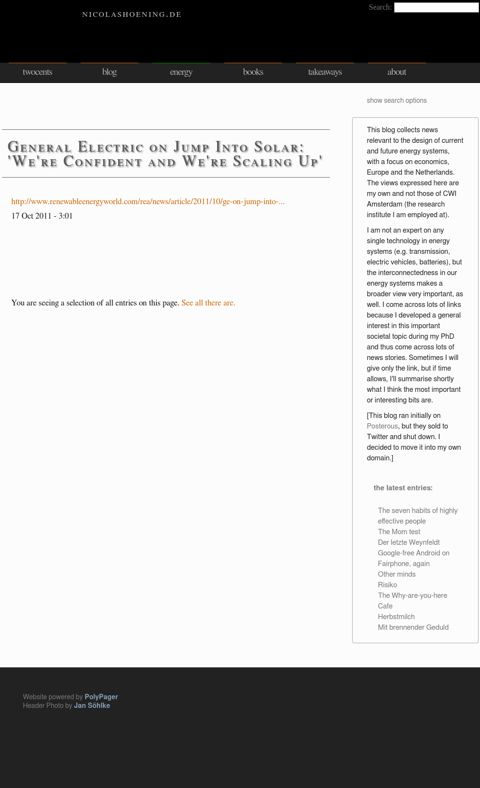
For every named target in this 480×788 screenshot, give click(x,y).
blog (109, 72)
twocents (37, 72)
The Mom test (399, 532)
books (253, 72)
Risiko (387, 585)
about (396, 72)
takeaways (325, 72)
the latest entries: (402, 488)
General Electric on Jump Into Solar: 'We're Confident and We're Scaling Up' (166, 154)
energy (181, 72)
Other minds (397, 574)
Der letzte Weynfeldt (409, 542)
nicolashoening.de (132, 13)
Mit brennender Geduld (413, 627)
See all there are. (209, 303)
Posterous (382, 426)
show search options (397, 100)
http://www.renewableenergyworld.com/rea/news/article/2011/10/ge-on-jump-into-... (148, 201)
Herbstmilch (396, 617)
